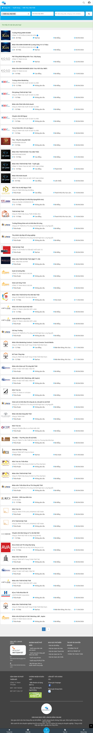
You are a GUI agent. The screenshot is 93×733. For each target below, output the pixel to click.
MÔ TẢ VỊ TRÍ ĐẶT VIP (74, 651)
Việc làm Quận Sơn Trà (55, 654)
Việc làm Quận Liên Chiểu (56, 657)
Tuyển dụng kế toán (35, 657)
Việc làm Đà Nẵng (54, 645)
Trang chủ (6, 8)
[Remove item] (2, 14)
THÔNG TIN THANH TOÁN (75, 654)
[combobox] (16, 14)
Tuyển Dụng (16, 8)
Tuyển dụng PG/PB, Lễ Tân (37, 660)
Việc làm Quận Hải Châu (56, 648)
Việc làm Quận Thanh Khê (56, 651)
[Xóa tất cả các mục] (28, 14)
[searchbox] (17, 14)
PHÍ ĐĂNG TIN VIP (73, 648)
